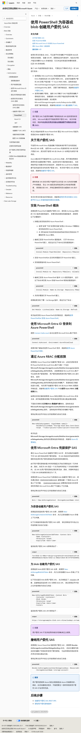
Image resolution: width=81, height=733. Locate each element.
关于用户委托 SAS (38, 38)
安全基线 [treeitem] (11, 61)
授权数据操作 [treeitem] (15, 81)
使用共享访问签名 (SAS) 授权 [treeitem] (18, 106)
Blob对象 (47, 16)
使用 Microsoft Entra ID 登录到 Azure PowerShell (48, 43)
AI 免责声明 (32, 729)
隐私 (51, 726)
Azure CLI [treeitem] (17, 119)
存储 (39, 16)
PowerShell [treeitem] (18, 115)
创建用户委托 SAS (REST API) (45, 701)
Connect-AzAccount (41, 333)
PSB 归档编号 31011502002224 (36, 726)
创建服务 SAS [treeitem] (17, 127)
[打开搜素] (76, 3)
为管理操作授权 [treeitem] (14, 142)
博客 (48, 729)
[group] (57, 252)
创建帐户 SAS (72, 105)
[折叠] (26, 14)
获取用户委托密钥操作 (43, 704)
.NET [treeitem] (15, 123)
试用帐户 (74, 8)
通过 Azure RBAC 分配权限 (41, 46)
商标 (26, 732)
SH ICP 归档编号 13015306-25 (11, 726)
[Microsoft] (4, 2)
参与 (55, 729)
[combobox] (14, 18)
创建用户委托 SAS (47, 171)
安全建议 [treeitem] (11, 58)
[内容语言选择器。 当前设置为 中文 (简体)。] (7, 720)
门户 (66, 8)
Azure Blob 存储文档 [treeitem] (11, 23)
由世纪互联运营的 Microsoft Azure (13, 729)
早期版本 (42, 729)
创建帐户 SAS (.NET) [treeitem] (19, 131)
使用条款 (19, 732)
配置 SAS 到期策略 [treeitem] (19, 138)
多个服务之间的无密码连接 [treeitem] (17, 151)
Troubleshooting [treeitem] (11, 186)
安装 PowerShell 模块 (39, 41)
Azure (33, 16)
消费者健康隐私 (7, 732)
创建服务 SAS (60, 105)
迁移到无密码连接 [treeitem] (15, 146)
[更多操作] (77, 15)
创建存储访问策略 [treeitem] (18, 134)
